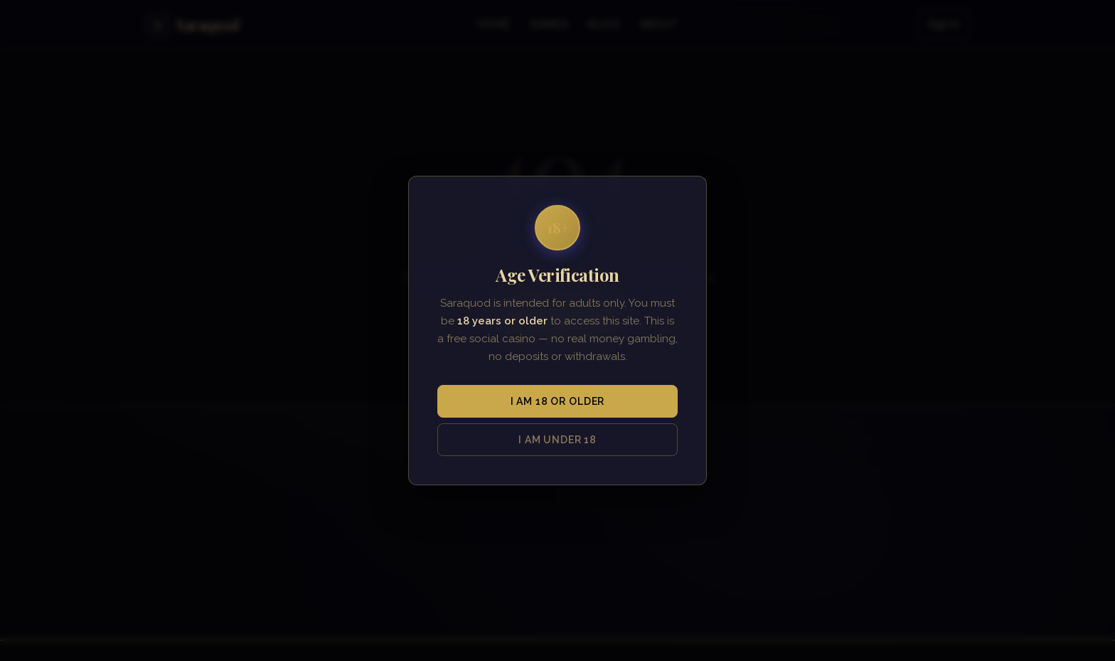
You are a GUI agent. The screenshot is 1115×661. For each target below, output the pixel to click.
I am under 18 (557, 439)
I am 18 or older (557, 401)
